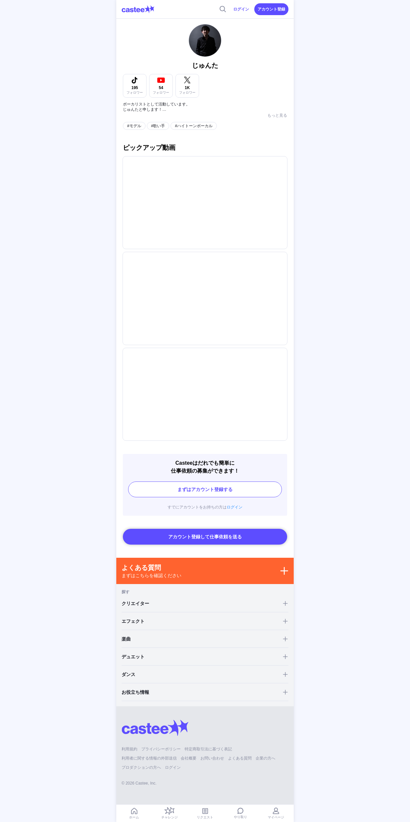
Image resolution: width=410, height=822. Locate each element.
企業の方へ (265, 758)
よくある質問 (240, 758)
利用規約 (129, 749)
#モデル (134, 126)
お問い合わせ (212, 758)
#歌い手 (158, 126)
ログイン (241, 9)
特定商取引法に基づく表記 (208, 749)
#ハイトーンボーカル (194, 126)
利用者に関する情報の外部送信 (149, 758)
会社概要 (188, 758)
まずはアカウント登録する (205, 489)
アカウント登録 (271, 9)
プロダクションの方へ (141, 767)
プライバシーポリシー (161, 749)
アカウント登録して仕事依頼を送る (205, 536)
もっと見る (277, 115)
